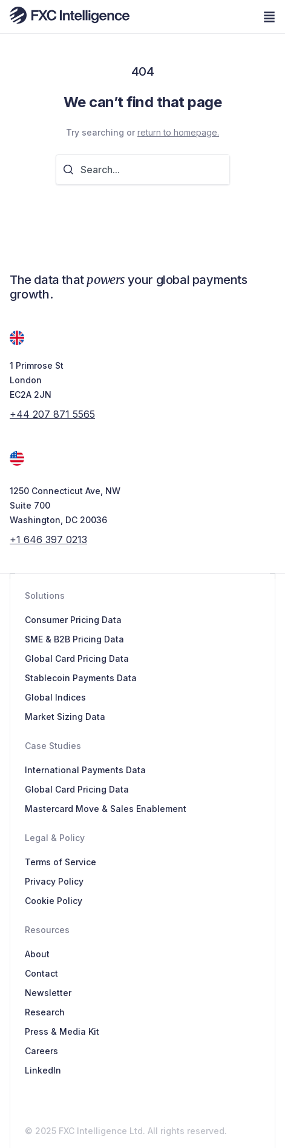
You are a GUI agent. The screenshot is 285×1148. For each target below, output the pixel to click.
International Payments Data (85, 770)
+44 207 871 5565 (52, 414)
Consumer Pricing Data (73, 620)
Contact (41, 973)
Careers (41, 1051)
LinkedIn (43, 1070)
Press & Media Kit (62, 1031)
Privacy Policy (54, 881)
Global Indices (55, 697)
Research (45, 1012)
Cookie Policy (53, 901)
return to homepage (177, 132)
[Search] (72, 169)
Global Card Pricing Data (77, 658)
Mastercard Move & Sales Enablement (105, 808)
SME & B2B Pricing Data (74, 639)
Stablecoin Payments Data (81, 678)
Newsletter (48, 993)
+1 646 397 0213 (48, 539)
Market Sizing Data (65, 716)
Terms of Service (60, 862)
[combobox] (154, 169)
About (37, 954)
